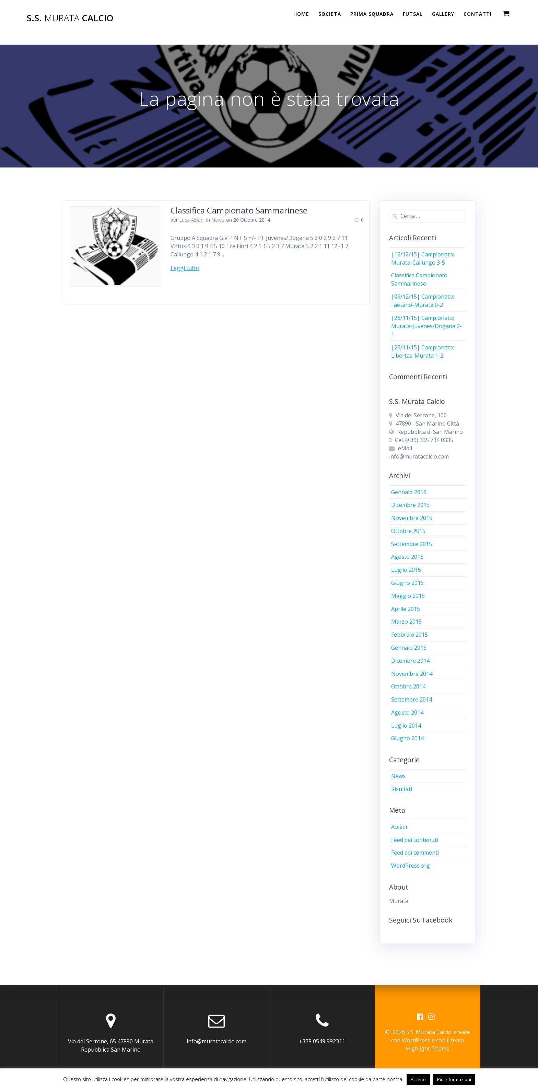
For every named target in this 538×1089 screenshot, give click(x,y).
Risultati (401, 789)
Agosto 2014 (407, 712)
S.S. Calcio (70, 18)
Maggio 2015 (408, 596)
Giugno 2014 (407, 738)
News (217, 220)
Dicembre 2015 (410, 505)
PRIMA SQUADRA (372, 14)
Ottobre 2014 (408, 686)
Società (329, 14)
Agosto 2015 (407, 556)
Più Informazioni (454, 1079)
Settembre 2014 (411, 699)
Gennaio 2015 (408, 647)
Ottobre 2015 (408, 531)
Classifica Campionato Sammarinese (239, 210)
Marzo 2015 (406, 621)
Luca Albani (191, 220)
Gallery (443, 14)
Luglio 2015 (406, 570)
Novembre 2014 (411, 673)
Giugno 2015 (407, 583)
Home (301, 14)
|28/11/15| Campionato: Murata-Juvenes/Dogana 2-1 (426, 326)
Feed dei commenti (415, 852)
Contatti (478, 14)
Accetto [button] (418, 1079)
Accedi (399, 827)
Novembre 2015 (411, 518)
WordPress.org (410, 865)
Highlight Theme (427, 1048)
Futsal (412, 14)
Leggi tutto (185, 268)
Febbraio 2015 (409, 634)
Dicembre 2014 (410, 660)
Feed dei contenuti (414, 840)
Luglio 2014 (406, 725)
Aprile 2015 (405, 609)
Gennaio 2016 (408, 492)
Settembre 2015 (411, 544)
